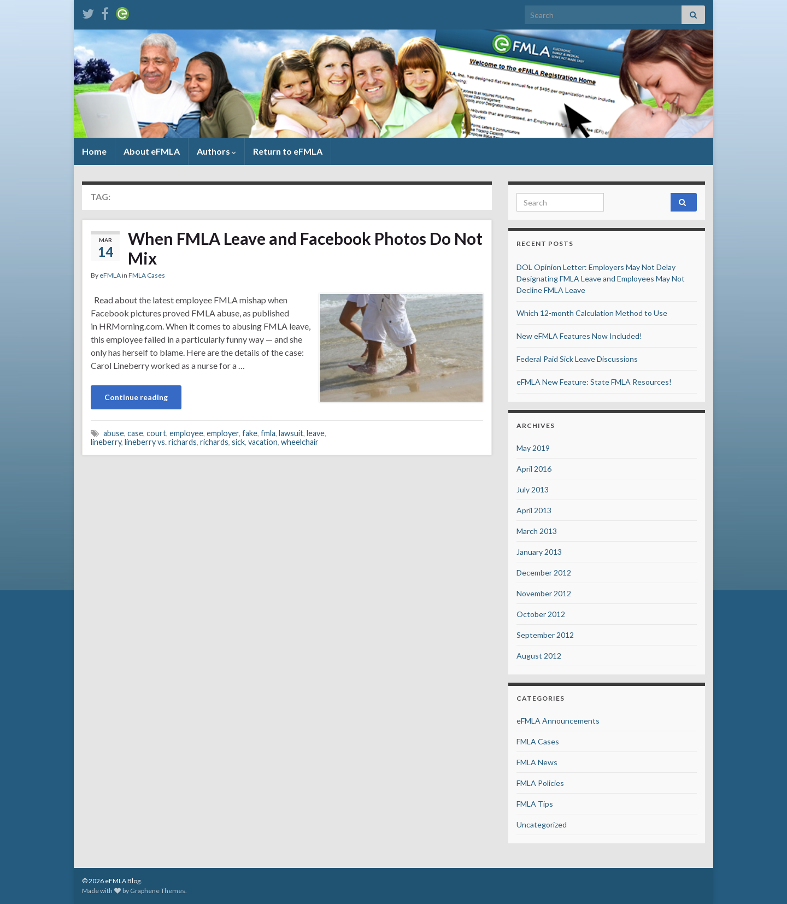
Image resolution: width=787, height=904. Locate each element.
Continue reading (136, 397)
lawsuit (291, 433)
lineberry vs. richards (161, 442)
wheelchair (300, 442)
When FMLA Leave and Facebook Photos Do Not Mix (305, 248)
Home (94, 151)
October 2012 (540, 614)
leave (316, 433)
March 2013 (536, 531)
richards (214, 442)
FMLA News (536, 762)
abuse (113, 433)
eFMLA (110, 275)
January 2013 (539, 551)
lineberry (106, 442)
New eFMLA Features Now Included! (579, 336)
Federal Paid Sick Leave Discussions (577, 358)
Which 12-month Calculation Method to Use (591, 313)
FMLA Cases (146, 275)
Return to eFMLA (287, 151)
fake (249, 433)
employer (223, 433)
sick (238, 442)
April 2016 (533, 468)
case (135, 433)
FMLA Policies (540, 783)
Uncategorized (541, 824)
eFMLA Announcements (558, 720)
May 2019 (533, 448)
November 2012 (543, 593)
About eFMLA (152, 151)
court (156, 433)
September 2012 (545, 634)
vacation (263, 442)
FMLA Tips (534, 803)
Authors (216, 151)
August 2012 (538, 655)
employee (186, 433)
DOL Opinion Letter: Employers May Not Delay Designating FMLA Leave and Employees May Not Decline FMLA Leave (600, 278)
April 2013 (533, 510)
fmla (268, 433)
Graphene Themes (157, 891)
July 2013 (532, 489)
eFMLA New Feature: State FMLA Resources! (594, 381)
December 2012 (543, 572)
